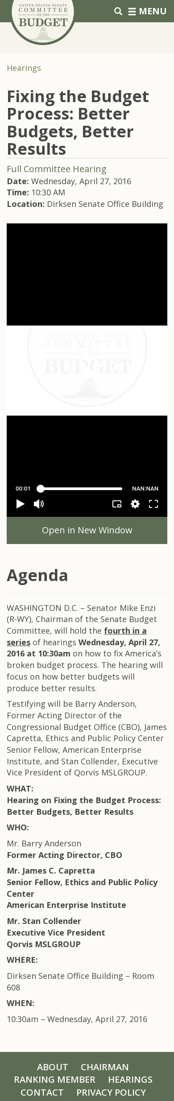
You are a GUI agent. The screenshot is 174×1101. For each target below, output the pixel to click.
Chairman (105, 1067)
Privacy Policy (111, 1092)
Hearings (24, 67)
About (52, 1067)
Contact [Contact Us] (42, 1092)
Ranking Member (54, 1079)
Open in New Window (87, 530)
